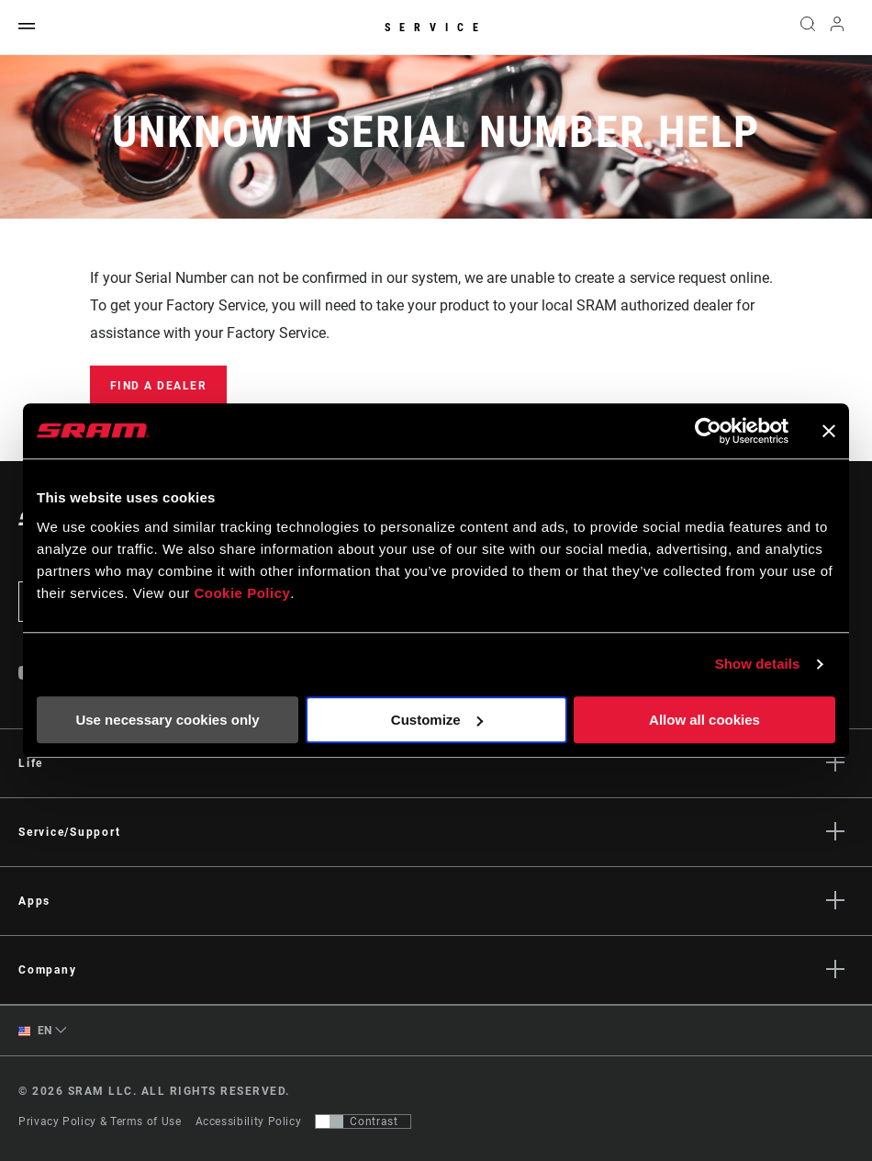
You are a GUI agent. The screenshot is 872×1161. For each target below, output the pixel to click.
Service (436, 27)
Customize (437, 719)
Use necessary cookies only (167, 719)
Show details (757, 663)
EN (35, 1031)
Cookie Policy (242, 593)
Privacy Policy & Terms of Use (100, 1121)
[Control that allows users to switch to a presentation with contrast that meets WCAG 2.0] (363, 1121)
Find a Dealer (158, 385)
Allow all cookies (704, 719)
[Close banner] (828, 430)
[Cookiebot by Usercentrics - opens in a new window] (708, 431)
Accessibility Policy (249, 1121)
